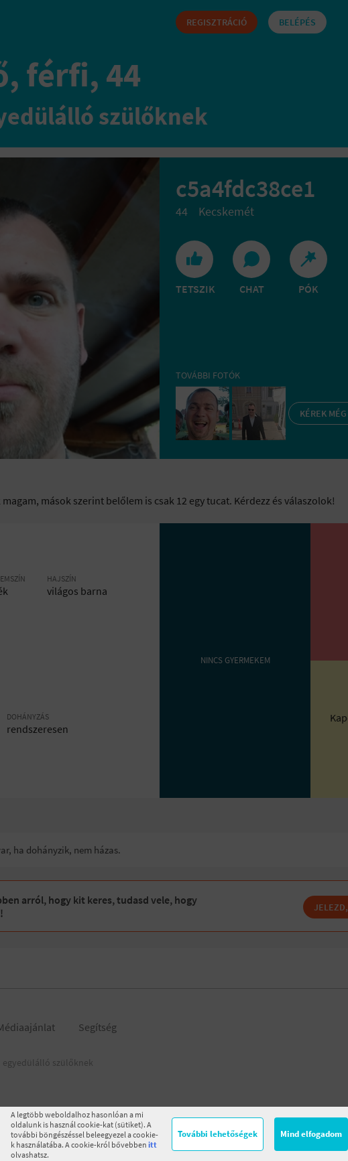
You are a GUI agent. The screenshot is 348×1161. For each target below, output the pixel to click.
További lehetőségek (217, 1134)
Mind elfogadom (311, 1134)
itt (152, 1145)
